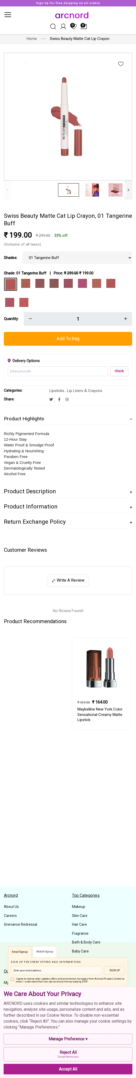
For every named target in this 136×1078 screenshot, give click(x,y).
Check (119, 371)
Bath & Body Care (86, 942)
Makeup (78, 907)
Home (32, 38)
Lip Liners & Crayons (84, 390)
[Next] (128, 190)
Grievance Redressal (20, 924)
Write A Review (68, 580)
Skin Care (79, 916)
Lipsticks (57, 390)
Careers (10, 916)
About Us (11, 907)
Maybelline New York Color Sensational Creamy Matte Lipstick (100, 714)
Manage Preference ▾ (68, 1039)
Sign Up (115, 970)
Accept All (68, 1069)
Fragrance (80, 933)
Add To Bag (68, 338)
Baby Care (80, 951)
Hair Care (79, 924)
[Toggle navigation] (7, 14)
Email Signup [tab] (20, 951)
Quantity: (11, 318)
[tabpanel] (101, 684)
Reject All (68, 1054)
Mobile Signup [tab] (44, 951)
